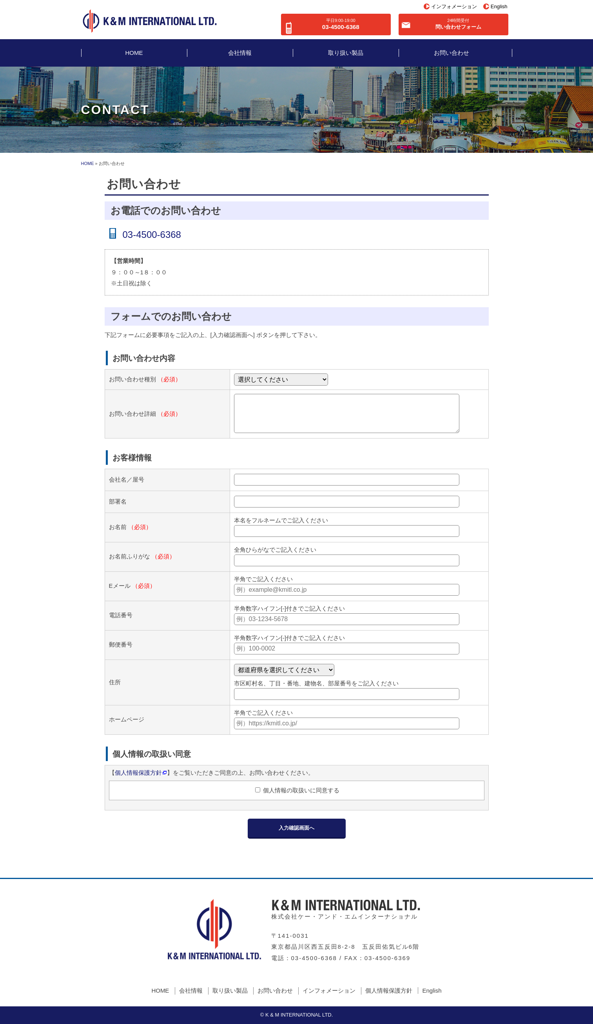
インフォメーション (454, 6)
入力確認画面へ (296, 828)
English (499, 6)
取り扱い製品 (345, 52)
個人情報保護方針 (138, 772)
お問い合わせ (451, 52)
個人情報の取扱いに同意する (300, 790)
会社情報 (240, 52)
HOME (134, 52)
